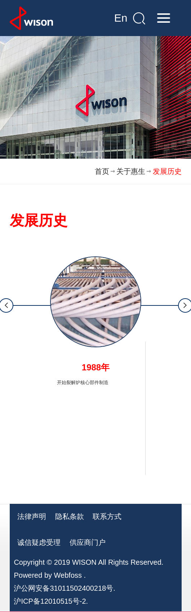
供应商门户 (88, 542)
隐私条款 (69, 516)
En (121, 18)
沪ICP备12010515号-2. (51, 601)
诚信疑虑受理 (39, 542)
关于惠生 (130, 171)
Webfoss (68, 575)
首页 (102, 171)
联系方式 (107, 516)
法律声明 (31, 516)
